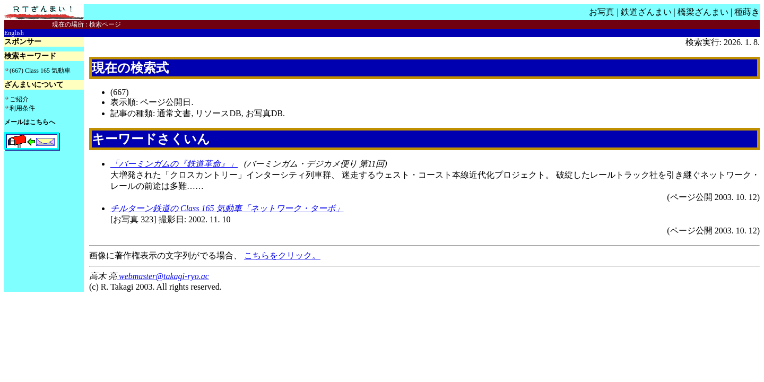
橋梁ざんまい (703, 11)
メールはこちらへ (29, 122)
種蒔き (747, 11)
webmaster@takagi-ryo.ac (163, 276)
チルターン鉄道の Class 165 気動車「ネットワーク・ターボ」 (227, 208)
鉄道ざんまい (646, 11)
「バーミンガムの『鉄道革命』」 (174, 163)
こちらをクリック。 (282, 255)
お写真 (601, 11)
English (14, 33)
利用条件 (22, 108)
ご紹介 (19, 99)
